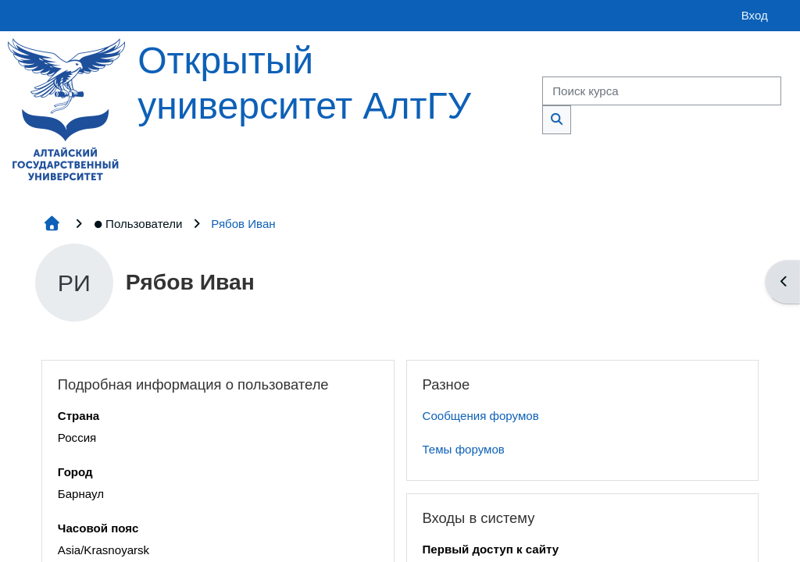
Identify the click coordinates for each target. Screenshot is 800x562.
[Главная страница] (66, 108)
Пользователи (137, 223)
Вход (754, 15)
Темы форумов (464, 449)
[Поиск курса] (661, 90)
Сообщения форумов (481, 415)
